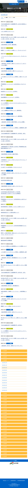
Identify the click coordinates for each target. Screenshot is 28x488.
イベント (10, 17)
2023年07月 (4, 375)
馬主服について (6, 480)
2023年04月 (4, 382)
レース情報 (5, 17)
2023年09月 (4, 370)
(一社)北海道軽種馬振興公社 (14, 484)
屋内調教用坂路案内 (21, 480)
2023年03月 (4, 385)
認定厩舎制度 (13, 480)
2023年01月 (4, 390)
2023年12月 (4, 362)
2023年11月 (4, 365)
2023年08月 (4, 372)
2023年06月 (4, 377)
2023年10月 (4, 367)
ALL (2, 17)
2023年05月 (4, 380)
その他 (14, 17)
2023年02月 (4, 387)
